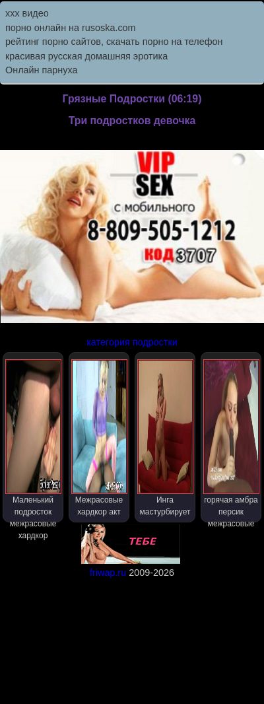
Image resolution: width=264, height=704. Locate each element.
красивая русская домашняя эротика (86, 56)
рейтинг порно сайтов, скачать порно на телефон (114, 41)
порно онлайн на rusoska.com (70, 27)
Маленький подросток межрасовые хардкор (33, 440)
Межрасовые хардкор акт (99, 437)
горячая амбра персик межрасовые (231, 440)
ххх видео (27, 13)
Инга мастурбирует (165, 437)
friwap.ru (108, 572)
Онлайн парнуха (41, 70)
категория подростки (132, 342)
